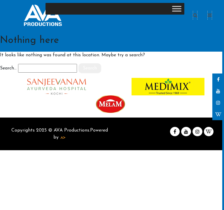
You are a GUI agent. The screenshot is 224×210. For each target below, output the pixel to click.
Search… (8, 68)
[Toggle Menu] (176, 8)
